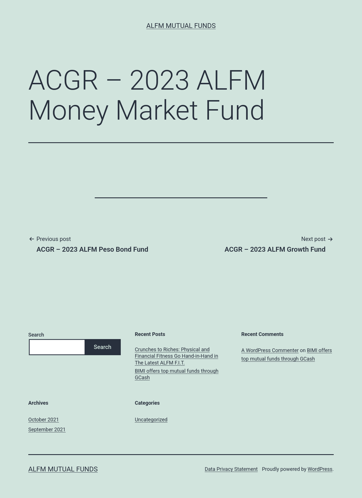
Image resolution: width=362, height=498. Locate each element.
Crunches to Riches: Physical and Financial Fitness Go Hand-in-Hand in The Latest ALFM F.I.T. (176, 356)
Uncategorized (151, 419)
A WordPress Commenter (270, 350)
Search (36, 335)
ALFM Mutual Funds (181, 26)
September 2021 (47, 429)
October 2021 (43, 419)
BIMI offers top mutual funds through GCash (177, 374)
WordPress (320, 469)
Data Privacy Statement (231, 469)
